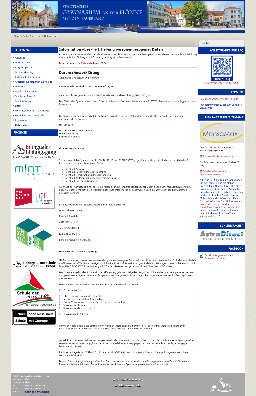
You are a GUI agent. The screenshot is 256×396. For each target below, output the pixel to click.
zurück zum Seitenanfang (128, 379)
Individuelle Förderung (27, 77)
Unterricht (20, 86)
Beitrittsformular (229, 201)
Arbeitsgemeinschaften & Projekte (33, 81)
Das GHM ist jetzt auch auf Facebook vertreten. (218, 257)
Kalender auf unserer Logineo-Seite (219, 98)
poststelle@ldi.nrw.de (78, 239)
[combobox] (221, 43)
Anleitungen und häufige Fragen (221, 82)
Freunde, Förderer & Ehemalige (32, 110)
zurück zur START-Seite (128, 385)
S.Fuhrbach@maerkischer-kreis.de (149, 116)
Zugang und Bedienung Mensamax (218, 156)
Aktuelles (20, 57)
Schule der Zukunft (25, 96)
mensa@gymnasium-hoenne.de (217, 207)
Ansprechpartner (24, 67)
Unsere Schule (23, 62)
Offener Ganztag (24, 72)
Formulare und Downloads (29, 115)
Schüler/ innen (23, 101)
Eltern (18, 105)
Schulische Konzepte (26, 91)
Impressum (21, 120)
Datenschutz (22, 125)
